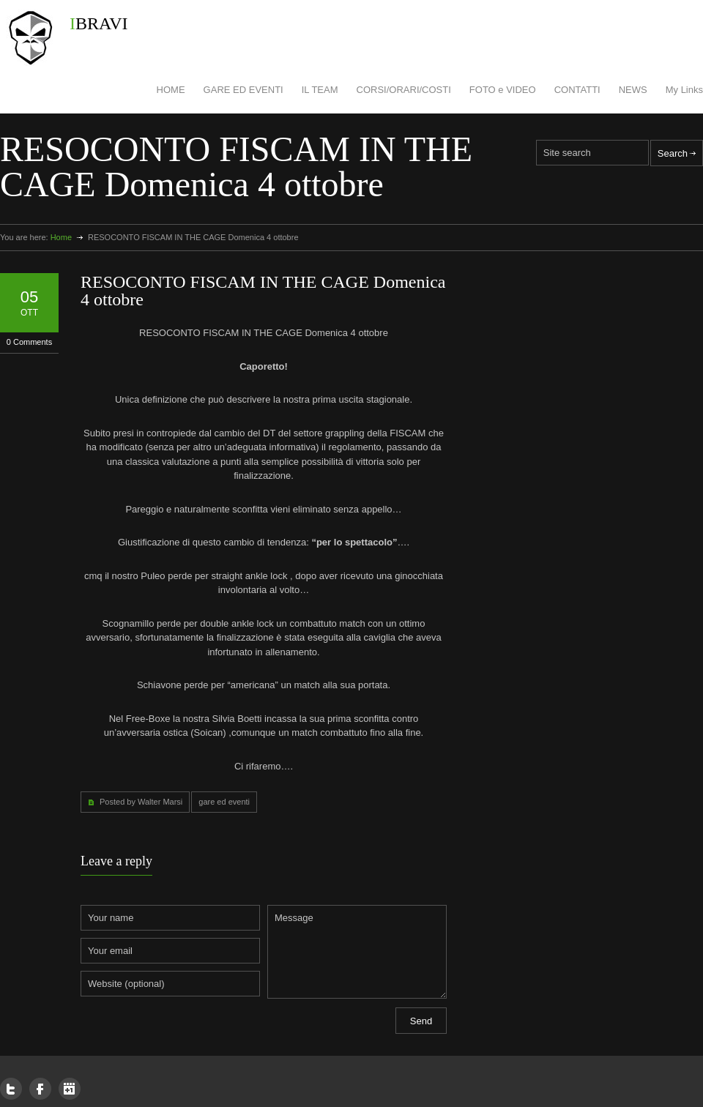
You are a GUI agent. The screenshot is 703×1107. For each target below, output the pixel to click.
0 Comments (29, 342)
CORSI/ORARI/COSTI (404, 89)
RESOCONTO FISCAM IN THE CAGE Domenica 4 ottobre (263, 290)
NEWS (633, 89)
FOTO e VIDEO (502, 89)
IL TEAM (320, 89)
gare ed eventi (224, 801)
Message (357, 952)
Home (61, 237)
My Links (684, 89)
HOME (171, 89)
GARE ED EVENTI (243, 89)
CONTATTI (577, 89)
